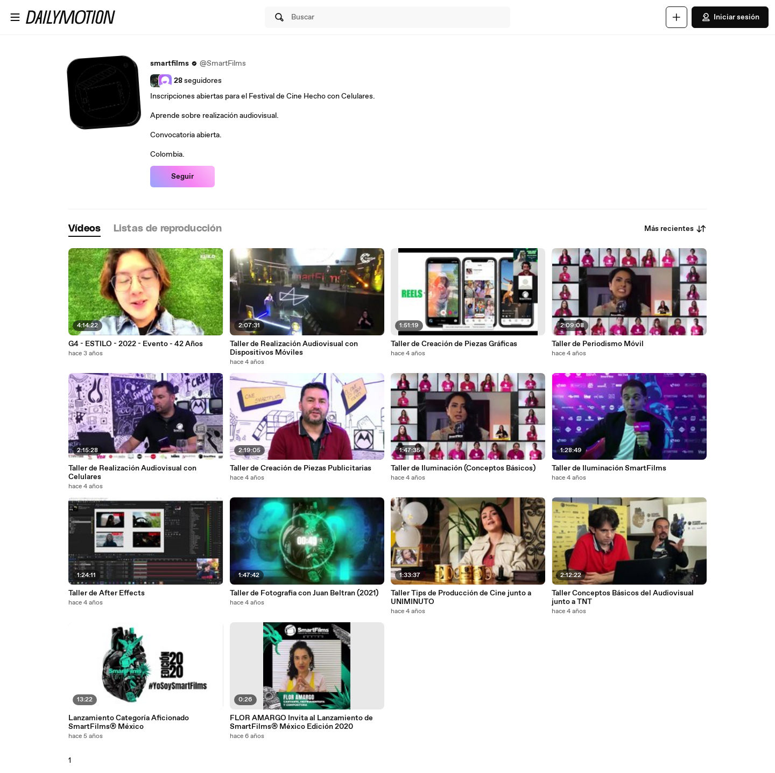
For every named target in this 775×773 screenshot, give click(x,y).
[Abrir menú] (15, 17)
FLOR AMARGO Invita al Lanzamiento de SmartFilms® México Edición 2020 (301, 722)
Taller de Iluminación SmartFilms (609, 468)
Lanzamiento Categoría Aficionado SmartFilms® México (128, 722)
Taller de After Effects (106, 593)
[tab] (84, 229)
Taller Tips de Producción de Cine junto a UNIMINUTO (461, 597)
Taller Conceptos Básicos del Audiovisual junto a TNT (623, 597)
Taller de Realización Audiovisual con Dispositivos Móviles (294, 348)
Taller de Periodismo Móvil (598, 344)
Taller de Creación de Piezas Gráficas (454, 344)
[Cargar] (676, 17)
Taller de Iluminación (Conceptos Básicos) (463, 468)
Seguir (182, 176)
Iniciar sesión (730, 17)
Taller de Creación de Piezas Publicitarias (300, 468)
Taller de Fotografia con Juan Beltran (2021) (304, 593)
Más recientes (675, 228)
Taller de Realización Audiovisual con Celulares (132, 472)
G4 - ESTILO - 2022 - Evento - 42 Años (135, 344)
